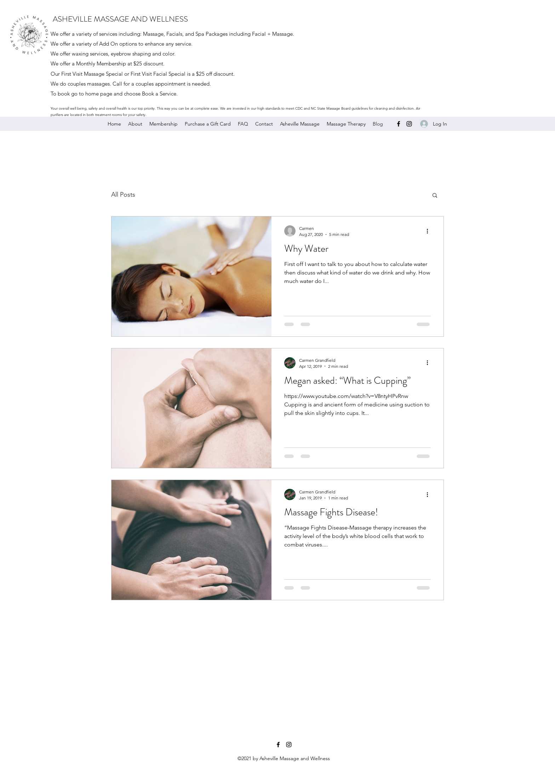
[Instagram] (409, 123)
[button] (434, 195)
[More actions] (429, 231)
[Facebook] (398, 123)
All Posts (123, 194)
